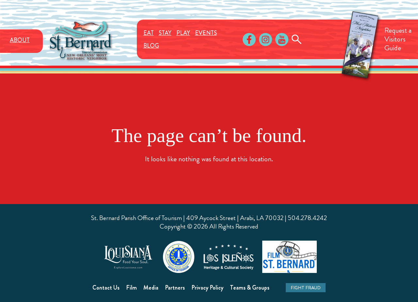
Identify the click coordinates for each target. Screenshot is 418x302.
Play (183, 33)
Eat (148, 33)
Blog (151, 46)
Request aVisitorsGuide (397, 39)
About (20, 40)
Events (206, 33)
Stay (165, 33)
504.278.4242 (307, 218)
